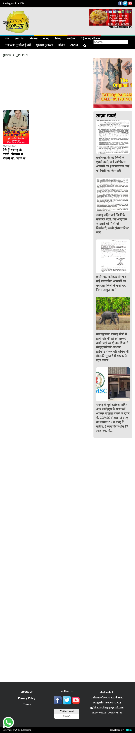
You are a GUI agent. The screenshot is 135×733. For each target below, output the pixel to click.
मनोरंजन (71, 38)
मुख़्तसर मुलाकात (44, 45)
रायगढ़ (46, 38)
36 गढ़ (58, 38)
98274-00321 (99, 712)
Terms (27, 704)
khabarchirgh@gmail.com (106, 707)
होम (7, 38)
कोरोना (61, 45)
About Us (27, 691)
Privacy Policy (27, 698)
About (74, 45)
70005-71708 (115, 712)
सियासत (33, 38)
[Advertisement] (47, 85)
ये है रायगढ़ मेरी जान (90, 38)
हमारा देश (19, 38)
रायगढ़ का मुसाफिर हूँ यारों (18, 45)
